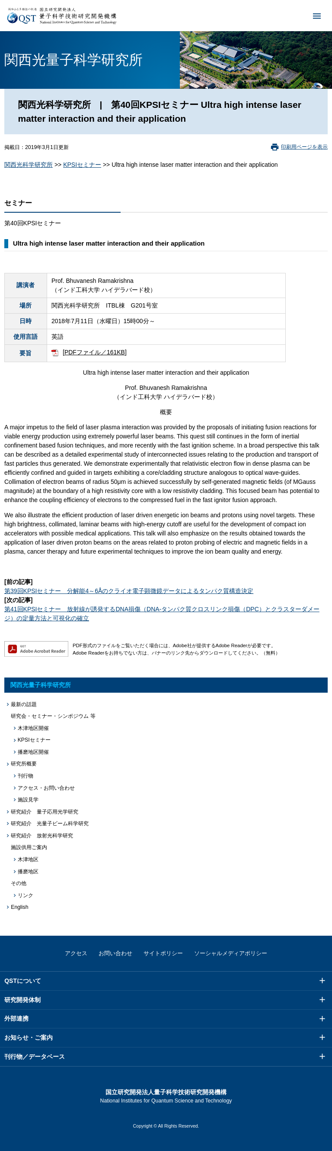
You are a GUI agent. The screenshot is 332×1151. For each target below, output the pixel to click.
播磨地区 (28, 872)
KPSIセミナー (82, 164)
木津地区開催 (33, 728)
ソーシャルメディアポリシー (230, 953)
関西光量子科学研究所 (40, 684)
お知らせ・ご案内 (28, 1037)
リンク (25, 895)
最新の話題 (24, 704)
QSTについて (22, 980)
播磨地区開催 (33, 752)
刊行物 (25, 776)
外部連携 (16, 1018)
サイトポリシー (163, 953)
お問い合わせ (115, 953)
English (19, 907)
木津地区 (28, 859)
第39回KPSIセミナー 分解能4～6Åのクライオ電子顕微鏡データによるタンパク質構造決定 (128, 590)
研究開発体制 (22, 999)
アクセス (76, 953)
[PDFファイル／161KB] (95, 352)
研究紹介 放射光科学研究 (42, 836)
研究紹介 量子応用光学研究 (44, 812)
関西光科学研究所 (28, 164)
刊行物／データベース (34, 1056)
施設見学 (28, 800)
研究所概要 (24, 764)
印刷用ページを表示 (304, 147)
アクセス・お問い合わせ (46, 788)
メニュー (311, 15)
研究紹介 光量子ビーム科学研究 (50, 823)
